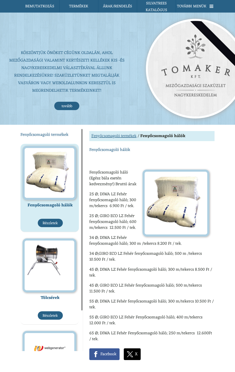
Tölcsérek (50, 241)
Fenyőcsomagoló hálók (50, 148)
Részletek (50, 166)
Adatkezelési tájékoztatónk (99, 365)
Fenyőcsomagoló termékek (113, 78)
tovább (67, 49)
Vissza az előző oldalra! (118, 339)
